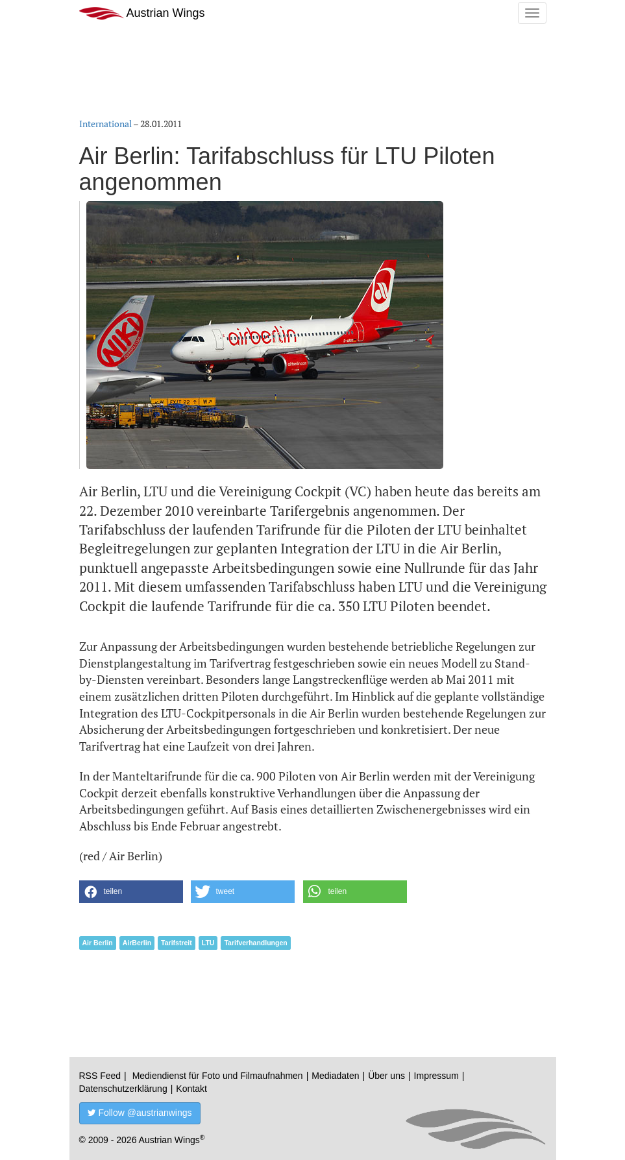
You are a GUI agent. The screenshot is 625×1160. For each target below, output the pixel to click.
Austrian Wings (142, 13)
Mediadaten (335, 1075)
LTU (208, 943)
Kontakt (191, 1088)
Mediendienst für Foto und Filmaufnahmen (217, 1075)
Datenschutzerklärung (123, 1088)
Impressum (436, 1075)
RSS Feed (100, 1075)
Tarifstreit (176, 943)
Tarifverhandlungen (255, 943)
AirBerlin (137, 943)
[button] (131, 891)
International (105, 123)
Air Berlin (97, 943)
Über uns (386, 1075)
